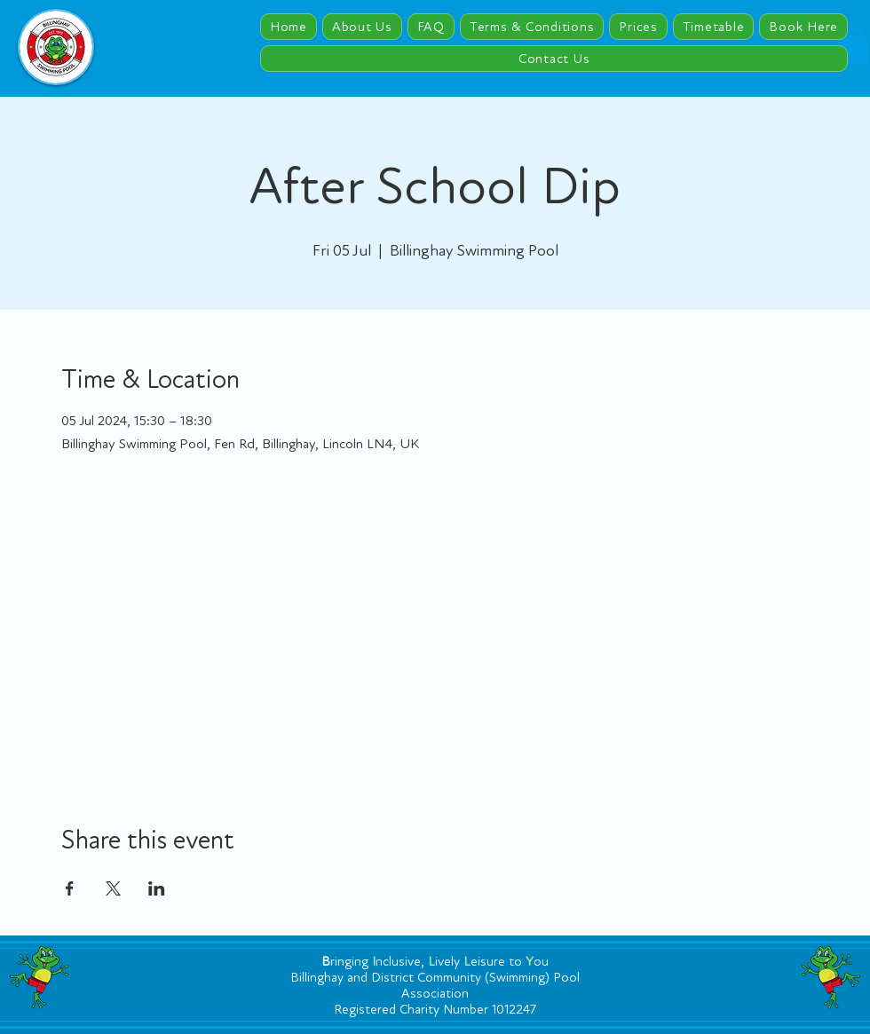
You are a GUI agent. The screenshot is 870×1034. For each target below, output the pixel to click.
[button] (855, 46)
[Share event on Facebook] (69, 888)
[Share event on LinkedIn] (156, 888)
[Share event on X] (113, 888)
